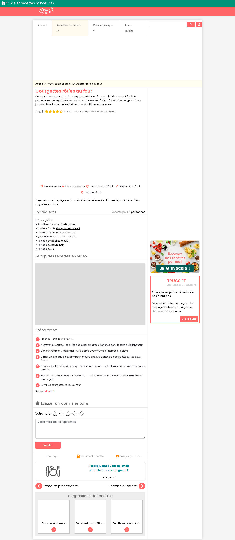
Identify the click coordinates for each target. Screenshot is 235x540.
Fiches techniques (134, 488)
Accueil (42, 25)
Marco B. (50, 328)
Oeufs (170, 498)
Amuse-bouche (61, 495)
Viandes (152, 501)
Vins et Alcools (170, 501)
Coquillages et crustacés (166, 495)
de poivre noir (56, 182)
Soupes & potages (118, 501)
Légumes (64, 137)
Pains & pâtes (186, 498)
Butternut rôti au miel (54, 460)
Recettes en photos (58, 83)
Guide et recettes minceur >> (30, 3)
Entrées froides (110, 498)
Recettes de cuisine (69, 27)
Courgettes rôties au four (87, 83)
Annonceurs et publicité (52, 527)
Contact (74, 527)
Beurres (80, 495)
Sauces (99, 501)
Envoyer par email (128, 393)
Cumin (122, 137)
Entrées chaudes (88, 498)
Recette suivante (126, 423)
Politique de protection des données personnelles (111, 530)
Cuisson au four (50, 137)
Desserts (44, 498)
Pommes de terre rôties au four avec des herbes (103, 460)
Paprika (48, 142)
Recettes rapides (97, 137)
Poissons (72, 501)
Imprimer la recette (90, 393)
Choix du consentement (155, 530)
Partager (52, 393)
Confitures (125, 495)
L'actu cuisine (129, 28)
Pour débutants (78, 137)
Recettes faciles (73, 488)
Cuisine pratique (103, 27)
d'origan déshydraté (68, 166)
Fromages (129, 498)
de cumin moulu (65, 170)
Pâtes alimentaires (52, 501)
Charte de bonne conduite (168, 527)
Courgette (112, 137)
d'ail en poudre (67, 174)
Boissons (94, 495)
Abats (45, 495)
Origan (39, 142)
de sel (51, 186)
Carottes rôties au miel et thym (130, 460)
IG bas (143, 498)
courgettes (46, 157)
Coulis (188, 495)
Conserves (142, 495)
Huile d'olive (134, 137)
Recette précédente (56, 423)
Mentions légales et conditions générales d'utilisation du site (116, 527)
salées (86, 501)
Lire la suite (189, 298)
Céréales (109, 495)
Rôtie (56, 142)
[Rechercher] (191, 24)
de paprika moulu (58, 178)
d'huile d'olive (67, 161)
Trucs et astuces (163, 488)
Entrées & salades (64, 498)
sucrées (138, 501)
